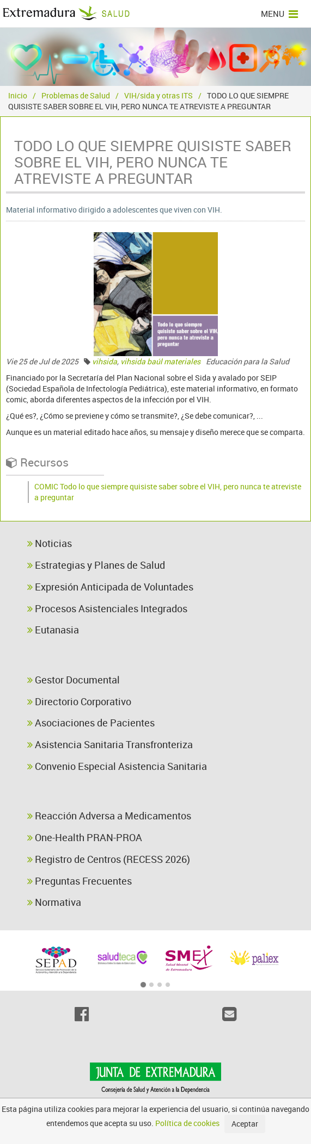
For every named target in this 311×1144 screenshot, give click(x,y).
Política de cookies (187, 1123)
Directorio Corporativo (79, 701)
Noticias (49, 543)
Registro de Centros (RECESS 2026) (108, 859)
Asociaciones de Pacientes (91, 722)
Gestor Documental (73, 679)
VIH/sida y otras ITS (158, 95)
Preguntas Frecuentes (79, 880)
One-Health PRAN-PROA (84, 837)
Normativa (54, 902)
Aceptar (244, 1123)
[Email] (229, 1014)
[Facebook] (82, 1014)
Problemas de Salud (75, 95)
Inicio (17, 95)
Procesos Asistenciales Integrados (107, 608)
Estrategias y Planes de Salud (96, 564)
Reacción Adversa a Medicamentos (109, 815)
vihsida (104, 361)
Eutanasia (53, 629)
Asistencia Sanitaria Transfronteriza (110, 744)
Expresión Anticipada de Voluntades (110, 586)
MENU (279, 13)
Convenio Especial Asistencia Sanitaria (117, 766)
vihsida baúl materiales (160, 361)
